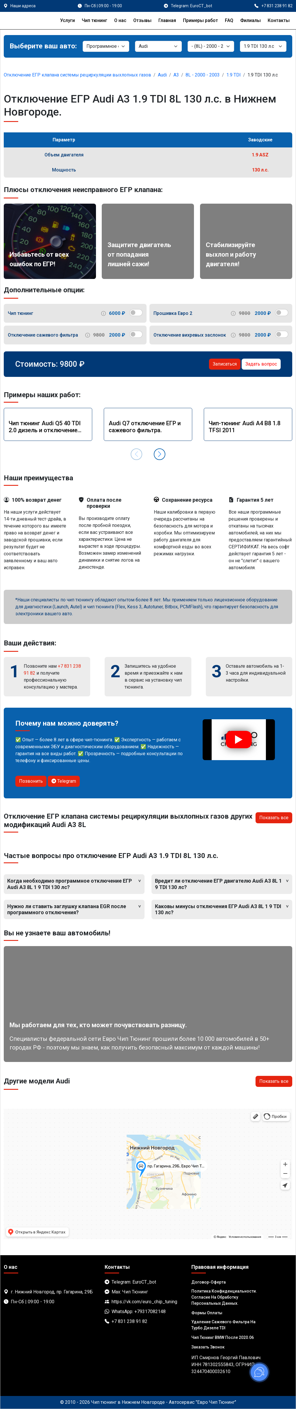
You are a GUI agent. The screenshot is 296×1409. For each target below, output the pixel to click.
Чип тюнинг (94, 20)
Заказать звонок (208, 1347)
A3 (176, 75)
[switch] (136, 312)
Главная (167, 20)
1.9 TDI (233, 75)
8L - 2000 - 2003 (203, 75)
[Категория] (106, 46)
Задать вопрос (261, 364)
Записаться (225, 364)
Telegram (63, 781)
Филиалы (250, 20)
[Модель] (211, 46)
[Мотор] (263, 46)
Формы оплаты (206, 1313)
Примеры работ (200, 20)
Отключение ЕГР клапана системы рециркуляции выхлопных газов (77, 75)
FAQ (229, 20)
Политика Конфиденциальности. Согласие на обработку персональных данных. (224, 1297)
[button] (159, 454)
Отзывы (142, 20)
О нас (120, 20)
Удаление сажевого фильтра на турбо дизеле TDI (223, 1324)
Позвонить (31, 781)
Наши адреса (23, 5)
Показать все (273, 817)
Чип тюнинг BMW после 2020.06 (222, 1337)
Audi (162, 75)
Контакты (279, 20)
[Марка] (158, 46)
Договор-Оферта (208, 1282)
